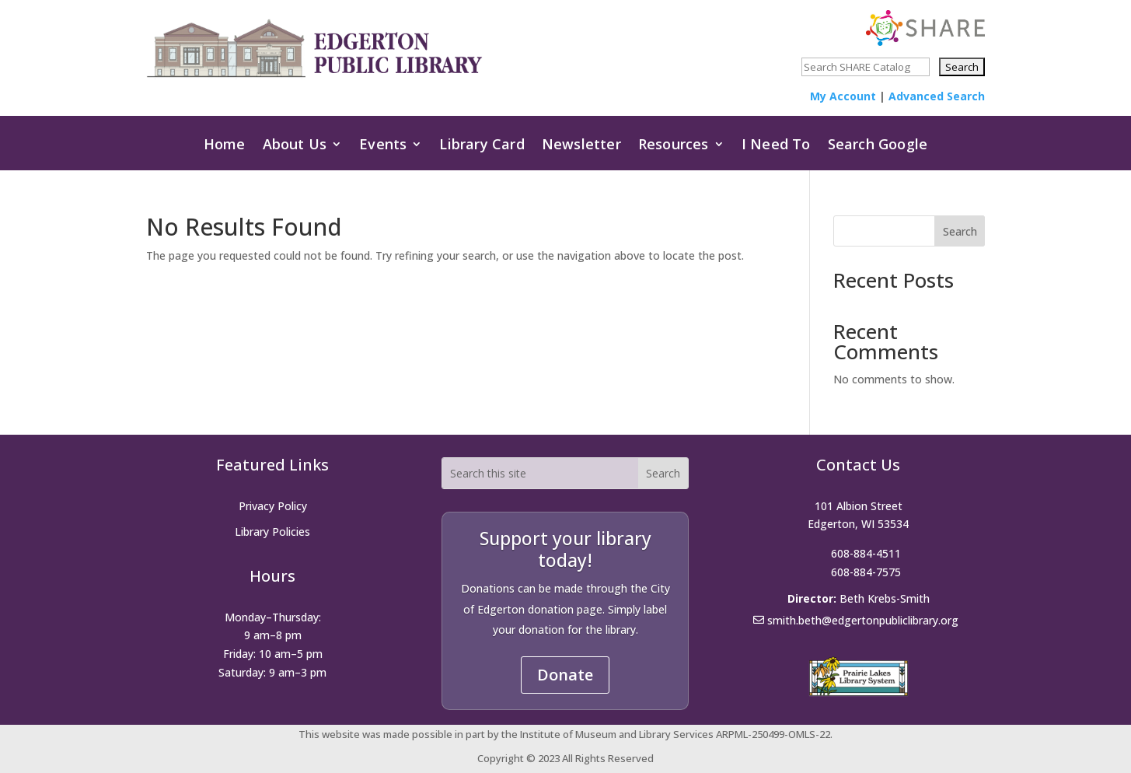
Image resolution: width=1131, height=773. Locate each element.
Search (960, 231)
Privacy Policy (273, 505)
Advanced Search (936, 96)
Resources (673, 148)
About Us (295, 148)
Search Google (878, 148)
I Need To (776, 148)
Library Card (481, 148)
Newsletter (581, 148)
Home (225, 148)
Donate (565, 674)
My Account (843, 96)
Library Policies (272, 531)
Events (383, 148)
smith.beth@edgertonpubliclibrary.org (862, 620)
